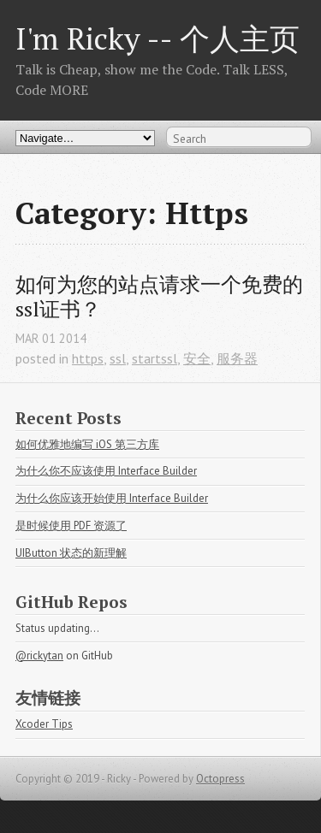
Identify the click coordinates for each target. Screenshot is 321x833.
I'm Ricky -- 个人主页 (157, 38)
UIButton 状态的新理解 (71, 553)
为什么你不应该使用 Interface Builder (106, 471)
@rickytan (39, 655)
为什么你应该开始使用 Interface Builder (111, 498)
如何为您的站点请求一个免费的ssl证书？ (159, 297)
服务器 (237, 358)
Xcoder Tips (44, 724)
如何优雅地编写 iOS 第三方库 (87, 444)
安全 (197, 358)
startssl (154, 358)
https (88, 358)
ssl (118, 358)
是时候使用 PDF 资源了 (71, 525)
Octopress (220, 778)
